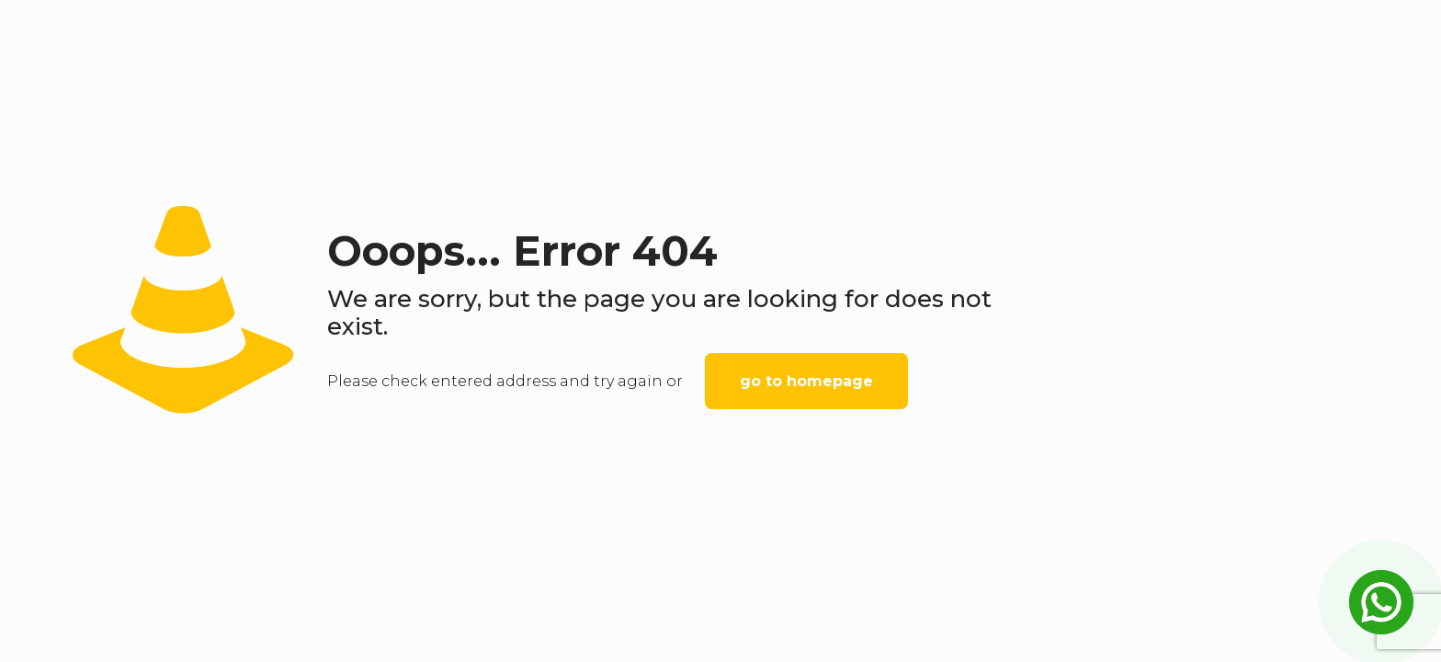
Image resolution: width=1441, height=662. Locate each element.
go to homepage (806, 381)
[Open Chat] (1381, 602)
